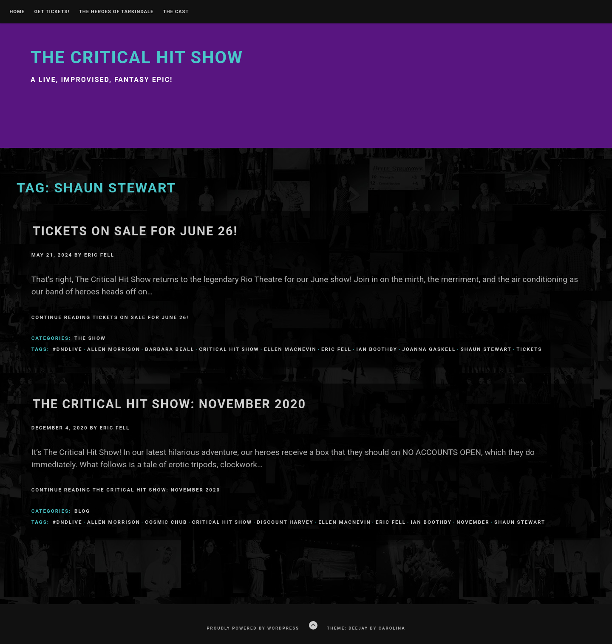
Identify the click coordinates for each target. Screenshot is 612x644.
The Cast (176, 11)
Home (17, 11)
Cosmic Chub (166, 522)
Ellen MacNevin (290, 349)
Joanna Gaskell (429, 349)
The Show (90, 338)
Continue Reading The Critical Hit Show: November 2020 (125, 490)
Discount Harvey (285, 522)
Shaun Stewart (486, 349)
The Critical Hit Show (137, 58)
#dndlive (67, 349)
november (472, 522)
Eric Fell (99, 255)
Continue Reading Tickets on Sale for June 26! (110, 317)
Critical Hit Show (229, 349)
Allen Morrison (113, 349)
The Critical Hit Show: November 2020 (169, 404)
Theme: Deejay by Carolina (366, 628)
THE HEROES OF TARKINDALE (116, 11)
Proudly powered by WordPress (253, 628)
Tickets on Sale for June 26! (135, 231)
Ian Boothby (376, 349)
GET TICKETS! (51, 11)
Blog (82, 511)
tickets (529, 349)
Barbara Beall (169, 349)
